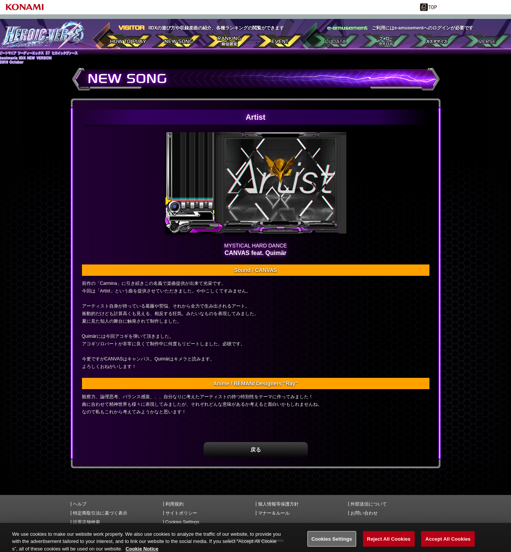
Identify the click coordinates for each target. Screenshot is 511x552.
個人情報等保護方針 (278, 504)
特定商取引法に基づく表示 (100, 513)
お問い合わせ (364, 513)
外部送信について (368, 504)
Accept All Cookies (448, 544)
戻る (255, 450)
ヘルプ (79, 504)
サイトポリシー (181, 513)
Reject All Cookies (389, 544)
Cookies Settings (182, 522)
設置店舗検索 (86, 522)
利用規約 (174, 504)
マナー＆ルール (274, 513)
